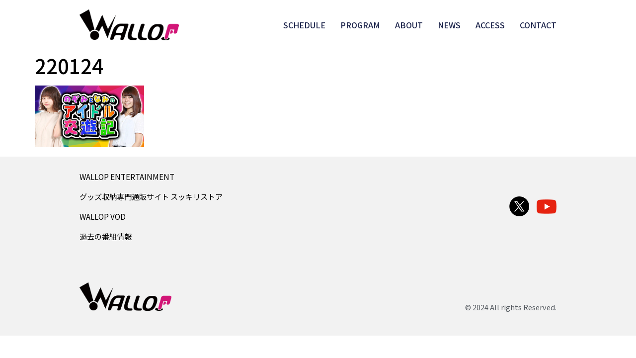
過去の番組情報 (106, 236)
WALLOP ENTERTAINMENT (127, 176)
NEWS (449, 25)
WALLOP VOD (103, 216)
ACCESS (490, 25)
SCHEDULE (304, 25)
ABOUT (409, 25)
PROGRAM (360, 25)
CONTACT (538, 25)
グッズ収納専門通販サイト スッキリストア (151, 196)
